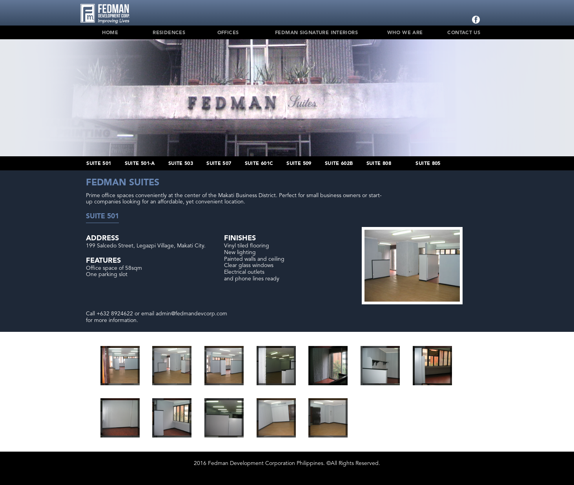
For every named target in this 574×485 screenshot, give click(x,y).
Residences (169, 32)
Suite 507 (218, 163)
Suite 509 (298, 163)
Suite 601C (259, 163)
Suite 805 (427, 163)
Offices (228, 32)
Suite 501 (98, 163)
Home (110, 32)
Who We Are (405, 32)
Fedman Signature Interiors (316, 32)
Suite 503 (180, 163)
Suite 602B (339, 163)
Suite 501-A (140, 163)
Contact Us (463, 32)
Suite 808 (378, 163)
